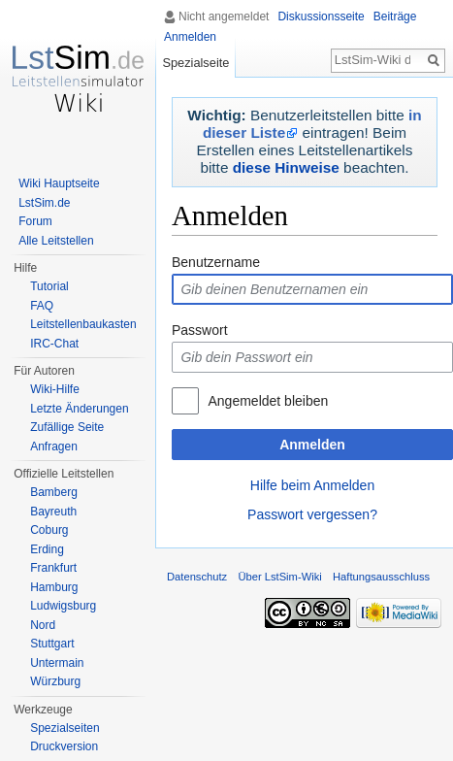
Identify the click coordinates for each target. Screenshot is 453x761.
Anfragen (54, 446)
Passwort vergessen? (312, 514)
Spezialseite (195, 62)
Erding (47, 549)
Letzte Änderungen (79, 408)
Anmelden (312, 444)
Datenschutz (197, 576)
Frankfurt (53, 568)
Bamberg (54, 492)
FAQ (41, 306)
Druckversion (64, 746)
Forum (35, 221)
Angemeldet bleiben (268, 401)
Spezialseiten (64, 728)
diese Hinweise (286, 167)
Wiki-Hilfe (55, 389)
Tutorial (49, 286)
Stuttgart (52, 643)
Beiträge (395, 16)
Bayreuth (53, 511)
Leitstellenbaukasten (83, 324)
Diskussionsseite (320, 16)
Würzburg (55, 681)
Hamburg (54, 587)
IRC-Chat (54, 343)
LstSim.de (44, 203)
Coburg (49, 530)
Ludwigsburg (63, 605)
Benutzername (216, 262)
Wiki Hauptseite (58, 183)
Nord (42, 625)
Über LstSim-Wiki (279, 576)
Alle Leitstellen (55, 241)
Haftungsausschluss (381, 576)
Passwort (200, 330)
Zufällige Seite (67, 427)
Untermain (56, 663)
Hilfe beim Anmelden (312, 485)
